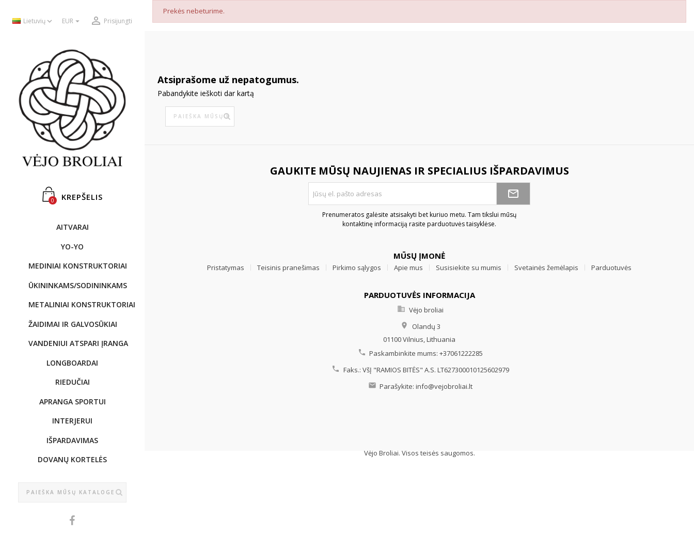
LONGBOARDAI (72, 363)
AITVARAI (72, 227)
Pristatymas (225, 267)
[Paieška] (72, 492)
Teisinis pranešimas (288, 267)
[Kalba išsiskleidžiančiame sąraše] (33, 21)
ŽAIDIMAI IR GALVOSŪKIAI (72, 324)
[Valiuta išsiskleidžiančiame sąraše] (72, 21)
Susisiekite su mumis (468, 267)
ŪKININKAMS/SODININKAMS (77, 285)
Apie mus (408, 267)
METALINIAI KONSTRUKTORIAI (77, 304)
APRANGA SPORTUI (72, 401)
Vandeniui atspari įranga (77, 343)
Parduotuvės (611, 267)
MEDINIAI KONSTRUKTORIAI (77, 266)
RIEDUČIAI (72, 382)
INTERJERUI (72, 421)
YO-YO (72, 247)
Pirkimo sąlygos (357, 267)
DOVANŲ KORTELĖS (72, 459)
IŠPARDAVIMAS (72, 440)
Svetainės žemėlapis (546, 267)
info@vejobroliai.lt (444, 386)
